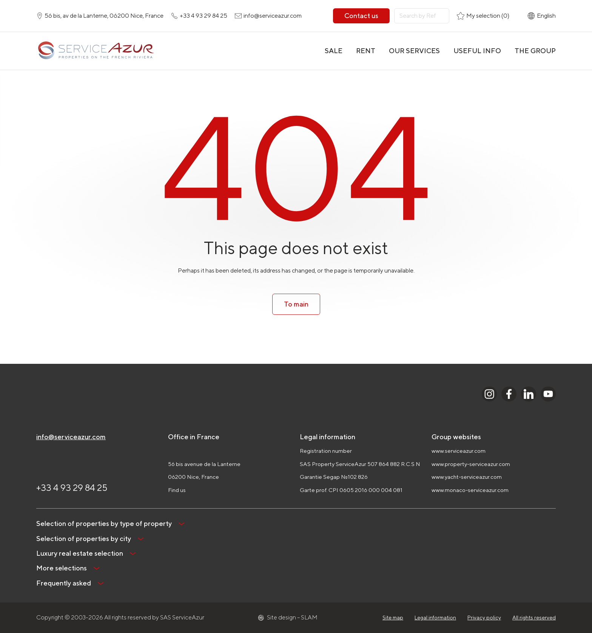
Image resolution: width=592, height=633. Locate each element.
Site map (392, 618)
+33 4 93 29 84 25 (72, 487)
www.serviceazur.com (459, 451)
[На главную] (95, 50)
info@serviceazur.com (71, 437)
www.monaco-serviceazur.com (470, 490)
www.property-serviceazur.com (471, 464)
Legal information (435, 618)
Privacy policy (484, 618)
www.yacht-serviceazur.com (467, 477)
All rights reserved (534, 618)
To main (296, 304)
